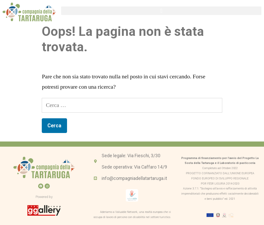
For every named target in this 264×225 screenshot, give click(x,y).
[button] (161, 10)
